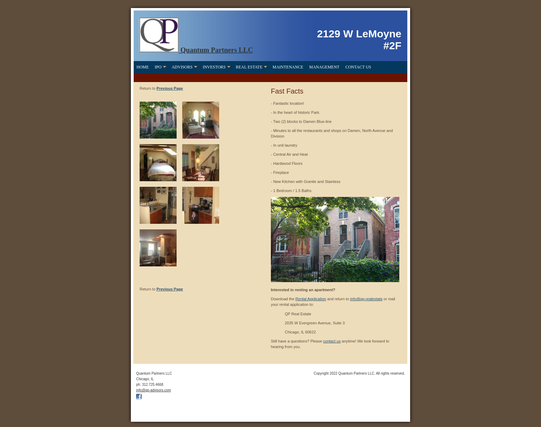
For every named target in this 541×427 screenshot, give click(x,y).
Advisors (182, 67)
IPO (158, 67)
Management (324, 67)
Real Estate (249, 67)
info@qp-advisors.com (153, 390)
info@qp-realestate (366, 299)
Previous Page (169, 88)
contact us (332, 341)
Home (142, 67)
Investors (214, 67)
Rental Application (310, 299)
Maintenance (288, 67)
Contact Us (358, 67)
